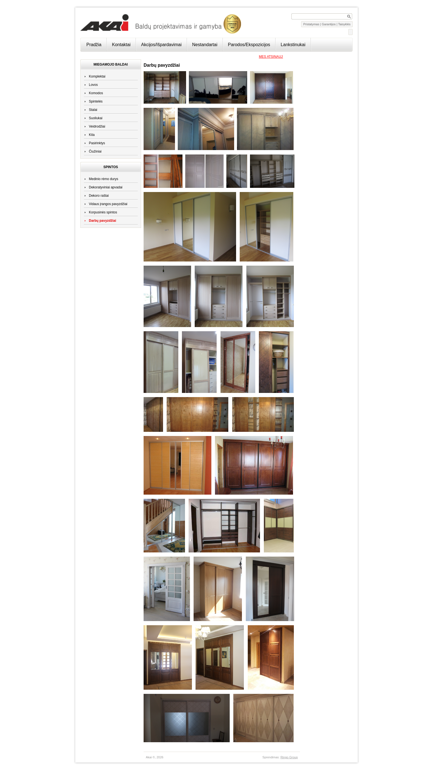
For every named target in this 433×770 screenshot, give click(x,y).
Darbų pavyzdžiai (102, 221)
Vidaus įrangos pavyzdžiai (108, 204)
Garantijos (329, 24)
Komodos (96, 93)
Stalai (93, 110)
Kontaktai (121, 44)
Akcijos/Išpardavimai (161, 44)
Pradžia (93, 44)
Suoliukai (95, 118)
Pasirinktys (97, 143)
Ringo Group (289, 757)
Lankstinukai (293, 44)
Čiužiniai (95, 151)
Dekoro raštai (99, 196)
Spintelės (95, 101)
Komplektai (97, 76)
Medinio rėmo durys (103, 179)
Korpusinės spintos (103, 212)
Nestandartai (204, 44)
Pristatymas (311, 24)
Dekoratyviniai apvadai (105, 187)
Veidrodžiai (97, 126)
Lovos (93, 85)
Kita (92, 135)
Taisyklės (344, 24)
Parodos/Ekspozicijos (249, 44)
